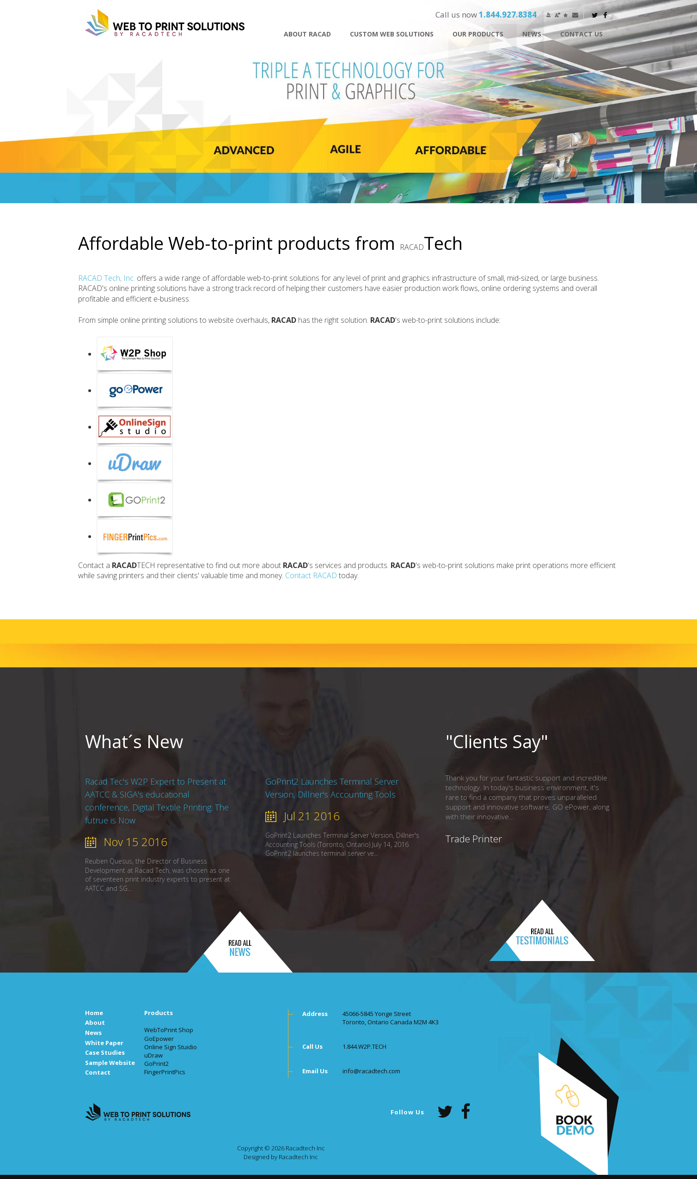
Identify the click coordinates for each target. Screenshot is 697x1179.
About (95, 1022)
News (531, 34)
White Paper (104, 1043)
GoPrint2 (156, 1063)
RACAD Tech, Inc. (106, 278)
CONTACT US (581, 34)
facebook (605, 15)
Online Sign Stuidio (170, 1047)
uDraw (153, 1055)
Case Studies (105, 1052)
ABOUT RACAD (307, 34)
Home (94, 1013)
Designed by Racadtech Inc (281, 1157)
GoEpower (159, 1038)
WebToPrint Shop (168, 1030)
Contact (97, 1072)
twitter (595, 15)
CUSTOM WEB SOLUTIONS (392, 34)
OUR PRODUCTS (477, 34)
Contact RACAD (311, 575)
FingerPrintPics (164, 1072)
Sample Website (110, 1062)
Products (158, 1013)
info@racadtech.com (371, 1071)
